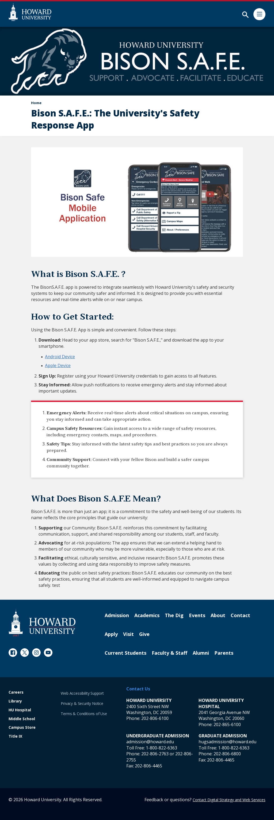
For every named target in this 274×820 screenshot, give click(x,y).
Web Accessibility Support (82, 693)
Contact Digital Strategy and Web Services (229, 799)
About (218, 615)
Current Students (125, 653)
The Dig (174, 615)
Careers (16, 692)
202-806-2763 (155, 754)
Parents (223, 653)
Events (197, 615)
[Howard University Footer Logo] (42, 622)
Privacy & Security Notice (82, 703)
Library (15, 701)
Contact (240, 615)
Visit (128, 634)
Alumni (201, 653)
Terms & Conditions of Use (84, 713)
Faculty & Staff (169, 653)
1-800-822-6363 (161, 748)
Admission (117, 615)
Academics (146, 615)
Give (144, 634)
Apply (111, 634)
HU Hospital (20, 710)
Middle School (22, 719)
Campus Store (22, 727)
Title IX (15, 736)
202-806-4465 (148, 766)
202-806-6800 (227, 754)
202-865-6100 (227, 724)
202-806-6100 (155, 718)
